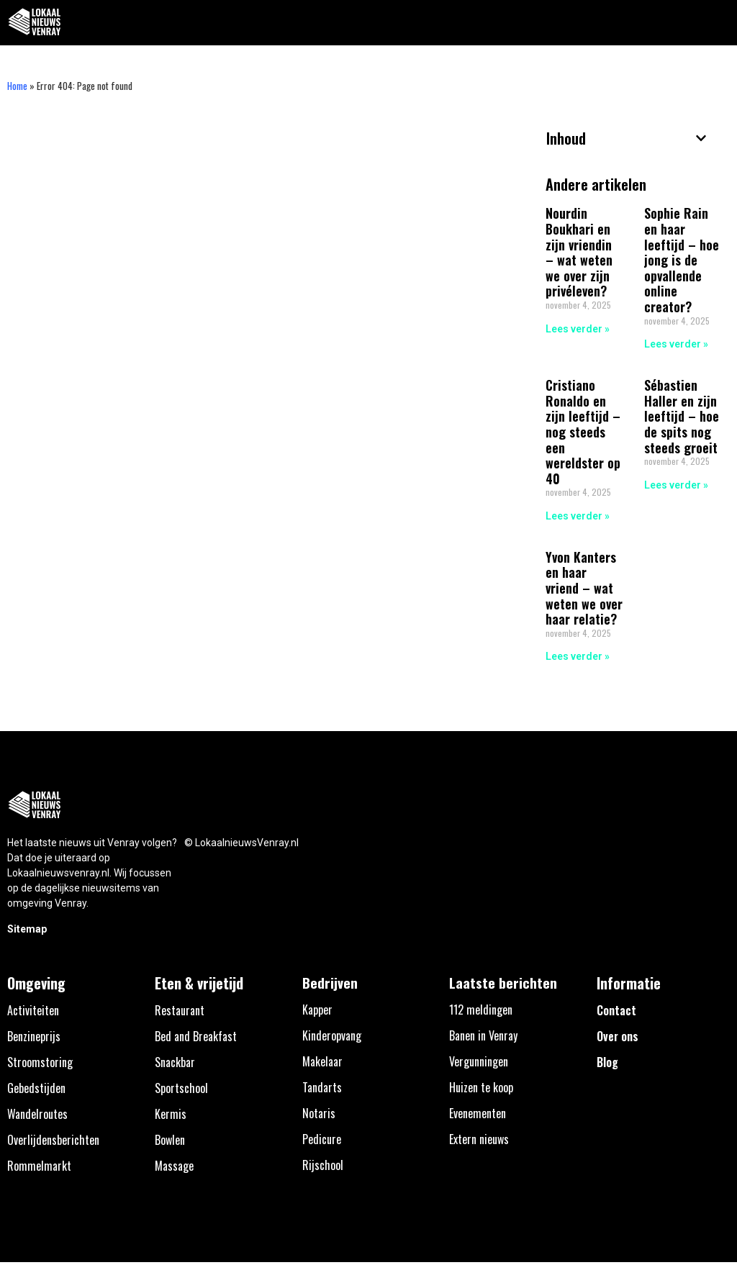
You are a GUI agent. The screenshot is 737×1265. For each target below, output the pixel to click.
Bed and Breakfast (196, 1036)
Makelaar (322, 1061)
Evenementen (477, 1113)
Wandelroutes (37, 1114)
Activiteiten (33, 1010)
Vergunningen (478, 1061)
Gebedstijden (36, 1088)
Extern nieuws (479, 1139)
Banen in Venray (483, 1035)
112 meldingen (480, 1009)
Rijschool (322, 1165)
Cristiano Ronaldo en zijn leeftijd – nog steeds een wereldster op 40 (583, 432)
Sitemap (27, 929)
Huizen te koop (481, 1087)
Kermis (170, 1114)
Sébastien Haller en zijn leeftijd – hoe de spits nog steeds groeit (681, 416)
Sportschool (181, 1088)
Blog (607, 1062)
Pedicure (321, 1139)
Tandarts (322, 1087)
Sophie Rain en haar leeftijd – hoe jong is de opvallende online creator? (681, 260)
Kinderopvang (331, 1035)
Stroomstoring (40, 1062)
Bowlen (170, 1139)
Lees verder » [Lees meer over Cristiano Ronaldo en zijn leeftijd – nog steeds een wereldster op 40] (578, 516)
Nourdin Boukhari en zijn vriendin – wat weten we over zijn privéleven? (579, 252)
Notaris (318, 1113)
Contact (616, 1010)
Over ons (617, 1036)
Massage (174, 1165)
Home (17, 85)
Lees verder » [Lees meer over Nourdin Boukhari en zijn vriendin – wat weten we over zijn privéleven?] (578, 329)
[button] (718, 23)
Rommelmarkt (39, 1165)
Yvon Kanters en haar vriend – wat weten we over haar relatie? (584, 588)
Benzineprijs (33, 1036)
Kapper (317, 1009)
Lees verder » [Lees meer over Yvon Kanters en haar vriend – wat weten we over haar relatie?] (578, 656)
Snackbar (175, 1062)
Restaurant (179, 1010)
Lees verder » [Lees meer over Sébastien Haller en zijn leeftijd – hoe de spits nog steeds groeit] (676, 485)
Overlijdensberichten (53, 1139)
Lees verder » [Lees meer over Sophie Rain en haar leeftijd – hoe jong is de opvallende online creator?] (676, 344)
